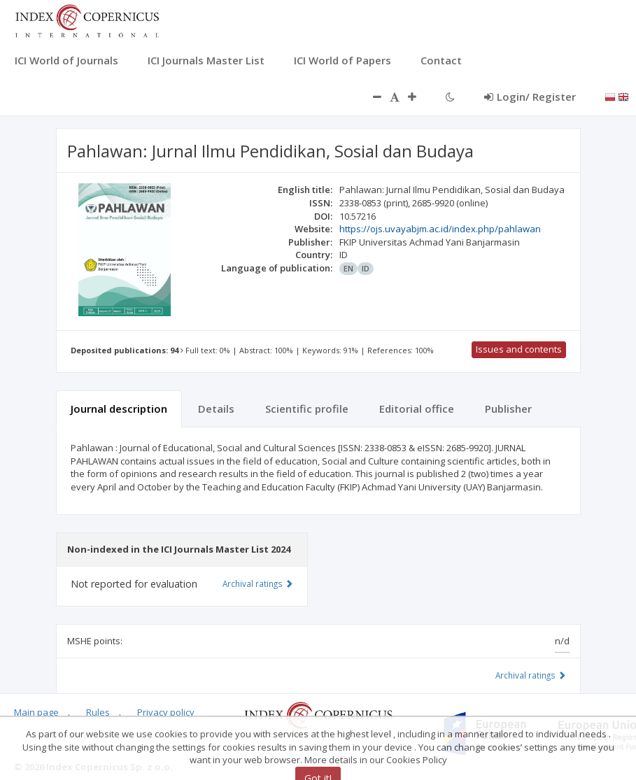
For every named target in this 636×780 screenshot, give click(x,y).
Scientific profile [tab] (306, 409)
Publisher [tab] (508, 409)
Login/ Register (530, 97)
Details (216, 409)
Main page (36, 712)
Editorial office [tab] (416, 409)
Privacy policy (166, 712)
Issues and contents (519, 349)
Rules (98, 712)
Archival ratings (530, 675)
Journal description (119, 409)
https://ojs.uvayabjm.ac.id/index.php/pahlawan (440, 228)
